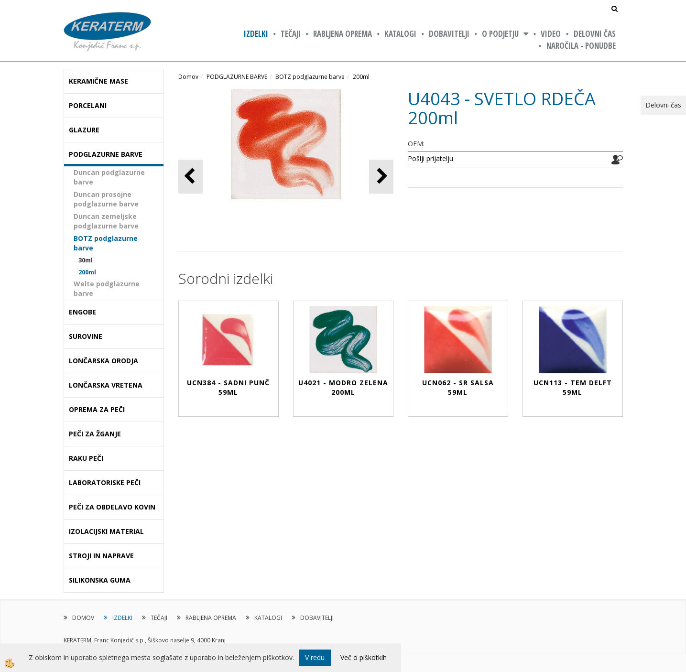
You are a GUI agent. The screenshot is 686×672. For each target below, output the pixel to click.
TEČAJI (291, 33)
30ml (85, 260)
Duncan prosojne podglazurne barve (106, 199)
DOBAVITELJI (449, 33)
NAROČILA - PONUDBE (581, 45)
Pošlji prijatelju (430, 158)
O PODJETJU (500, 33)
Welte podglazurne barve (107, 288)
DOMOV (83, 618)
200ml (87, 272)
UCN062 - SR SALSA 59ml (458, 387)
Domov (188, 77)
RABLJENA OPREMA (342, 33)
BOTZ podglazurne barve (106, 243)
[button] (381, 177)
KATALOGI (400, 33)
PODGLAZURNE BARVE (237, 77)
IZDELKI (256, 33)
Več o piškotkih (363, 657)
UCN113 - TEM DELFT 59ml (573, 387)
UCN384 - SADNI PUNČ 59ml (228, 387)
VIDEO (551, 33)
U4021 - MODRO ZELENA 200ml (343, 387)
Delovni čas (595, 33)
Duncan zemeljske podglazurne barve (106, 221)
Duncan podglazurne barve (109, 177)
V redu (315, 657)
